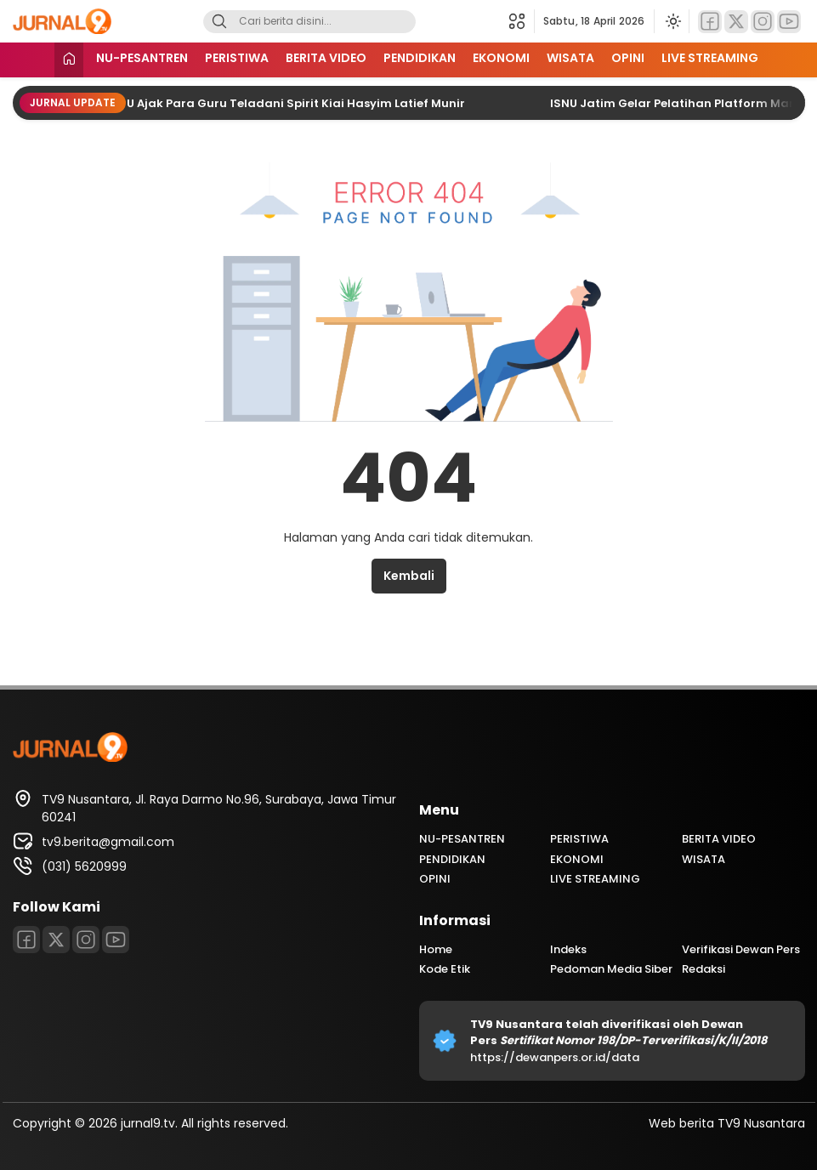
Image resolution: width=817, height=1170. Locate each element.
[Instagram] (762, 21)
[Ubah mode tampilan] (671, 21)
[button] (521, 21)
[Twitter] (736, 21)
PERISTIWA (237, 57)
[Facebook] (710, 21)
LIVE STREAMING (709, 57)
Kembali (408, 575)
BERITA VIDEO (326, 57)
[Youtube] (789, 21)
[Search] (219, 21)
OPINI (627, 57)
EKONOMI (501, 57)
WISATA (570, 57)
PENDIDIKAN (419, 57)
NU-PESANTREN (142, 57)
